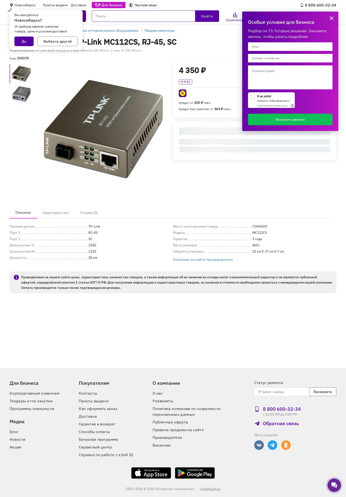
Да (24, 41)
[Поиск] (155, 16)
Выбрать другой (57, 41)
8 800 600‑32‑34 (318, 5)
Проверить (322, 392)
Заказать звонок (290, 119)
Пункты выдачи (55, 5)
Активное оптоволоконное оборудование (105, 30)
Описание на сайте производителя (203, 259)
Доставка (78, 5)
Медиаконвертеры (159, 30)
